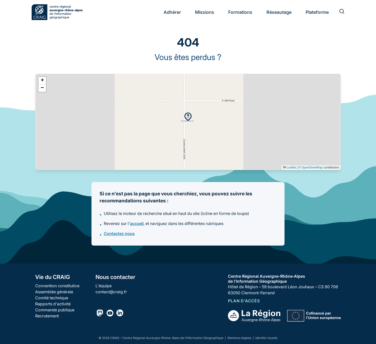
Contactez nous (119, 233)
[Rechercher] (339, 12)
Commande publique (54, 309)
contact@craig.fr (111, 291)
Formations (240, 12)
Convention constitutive (57, 285)
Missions (204, 12)
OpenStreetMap (312, 167)
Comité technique (51, 297)
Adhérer (172, 12)
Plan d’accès (244, 300)
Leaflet (289, 167)
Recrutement (47, 315)
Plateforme (317, 12)
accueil (137, 223)
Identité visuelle (266, 338)
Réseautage (279, 12)
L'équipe (104, 285)
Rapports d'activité (53, 303)
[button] (188, 117)
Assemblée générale (54, 291)
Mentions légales (239, 338)
